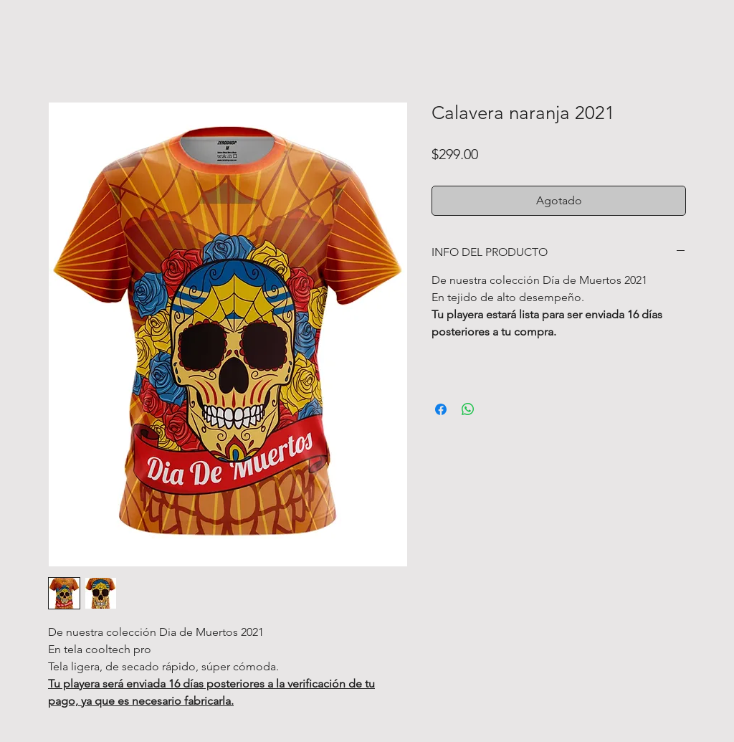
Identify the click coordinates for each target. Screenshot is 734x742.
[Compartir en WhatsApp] (468, 409)
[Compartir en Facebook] (440, 409)
